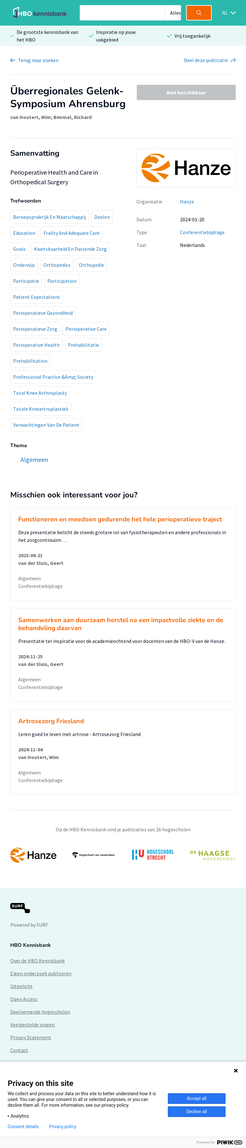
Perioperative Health (36, 345)
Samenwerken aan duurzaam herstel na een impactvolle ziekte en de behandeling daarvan (120, 624)
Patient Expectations (36, 297)
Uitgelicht (21, 986)
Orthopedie (91, 265)
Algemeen (29, 578)
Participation (62, 281)
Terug (38, 60)
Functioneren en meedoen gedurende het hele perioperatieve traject (120, 519)
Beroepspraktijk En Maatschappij (49, 217)
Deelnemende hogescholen (40, 1012)
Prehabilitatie (83, 345)
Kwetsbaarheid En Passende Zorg (70, 249)
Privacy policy (62, 1126)
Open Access (23, 999)
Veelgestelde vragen (32, 1024)
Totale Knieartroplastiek (40, 409)
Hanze (187, 201)
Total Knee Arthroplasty (40, 393)
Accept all (197, 1098)
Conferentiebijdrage (202, 232)
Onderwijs (24, 265)
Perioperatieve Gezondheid (43, 313)
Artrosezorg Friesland (51, 721)
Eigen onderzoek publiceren (40, 973)
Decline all (196, 1111)
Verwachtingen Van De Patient (46, 425)
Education (24, 233)
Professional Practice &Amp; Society (53, 377)
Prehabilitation (30, 361)
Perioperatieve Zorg (35, 329)
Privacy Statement (30, 1037)
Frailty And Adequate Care (72, 233)
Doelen (102, 217)
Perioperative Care (86, 329)
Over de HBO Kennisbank (37, 960)
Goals (19, 249)
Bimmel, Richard (72, 117)
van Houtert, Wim (30, 117)
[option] (123, 855)
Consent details (23, 1126)
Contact (19, 1050)
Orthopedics (56, 265)
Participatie (26, 281)
